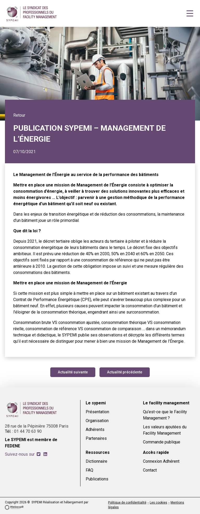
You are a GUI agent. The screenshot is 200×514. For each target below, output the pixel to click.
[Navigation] (190, 13)
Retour (19, 115)
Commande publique (161, 442)
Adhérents (95, 429)
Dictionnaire (96, 461)
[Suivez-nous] (38, 454)
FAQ (89, 470)
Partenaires (96, 438)
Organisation (97, 420)
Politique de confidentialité (127, 502)
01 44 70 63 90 (28, 431)
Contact (150, 470)
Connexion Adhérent (161, 461)
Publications (97, 479)
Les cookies (158, 502)
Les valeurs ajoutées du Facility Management (164, 430)
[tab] (38, 454)
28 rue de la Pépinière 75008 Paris (36, 426)
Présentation (97, 411)
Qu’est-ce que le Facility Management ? (165, 415)
